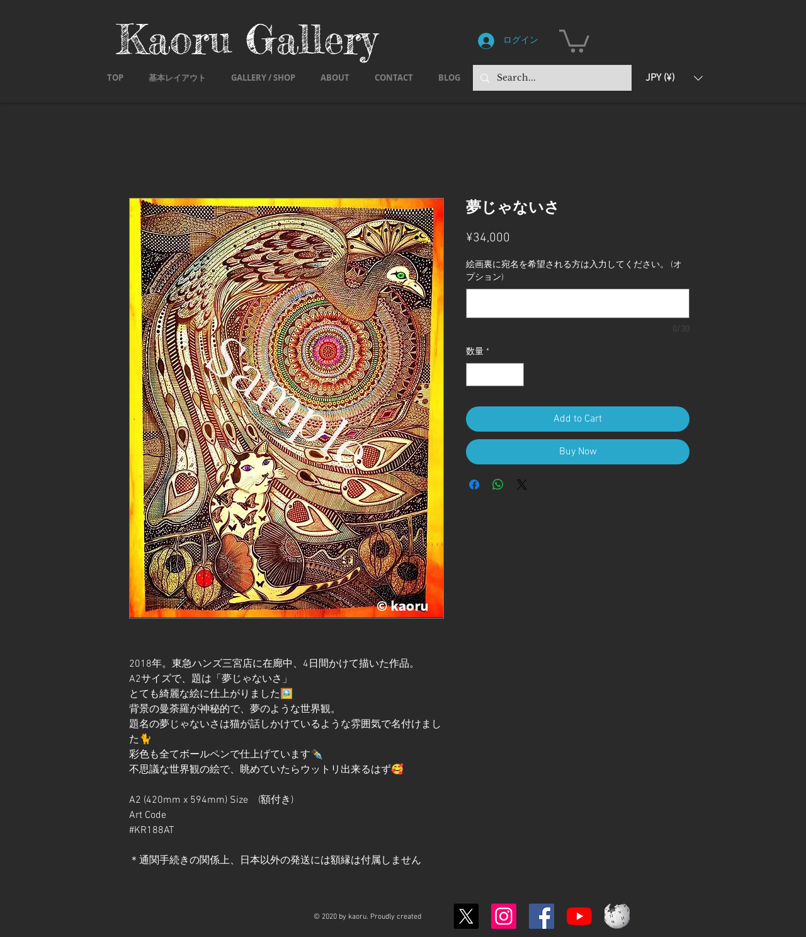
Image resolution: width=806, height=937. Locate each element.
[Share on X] (522, 484)
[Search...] (551, 78)
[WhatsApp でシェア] (498, 484)
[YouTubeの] (579, 916)
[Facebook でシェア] (474, 484)
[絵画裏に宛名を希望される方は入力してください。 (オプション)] (578, 303)
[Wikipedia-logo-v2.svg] (617, 916)
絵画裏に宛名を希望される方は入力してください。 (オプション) (574, 271)
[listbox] (674, 78)
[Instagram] (503, 916)
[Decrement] (476, 375)
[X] (466, 916)
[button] (574, 39)
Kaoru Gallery (246, 39)
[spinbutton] (495, 375)
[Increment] (514, 375)
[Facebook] (541, 916)
